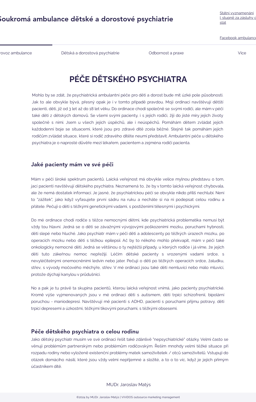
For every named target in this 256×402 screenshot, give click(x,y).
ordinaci (182, 102)
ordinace (54, 220)
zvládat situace (62, 136)
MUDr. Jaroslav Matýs (128, 384)
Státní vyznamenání (237, 13)
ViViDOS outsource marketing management (150, 397)
